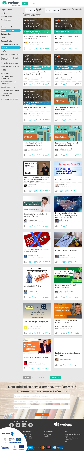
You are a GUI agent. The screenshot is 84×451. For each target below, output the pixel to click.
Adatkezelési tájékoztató (73, 434)
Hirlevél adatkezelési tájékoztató (71, 438)
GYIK (66, 441)
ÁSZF (66, 436)
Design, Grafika (6, 41)
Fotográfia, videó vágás (10, 90)
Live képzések (6, 27)
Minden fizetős (6, 20)
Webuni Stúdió (27, 438)
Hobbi (3, 70)
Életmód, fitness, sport (10, 63)
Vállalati (4, 48)
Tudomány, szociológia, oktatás (10, 59)
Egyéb (3, 51)
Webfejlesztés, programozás (6, 94)
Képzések (47, 436)
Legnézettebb (6, 10)
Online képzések (7, 30)
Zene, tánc (5, 73)
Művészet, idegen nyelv (10, 66)
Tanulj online (48, 434)
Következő (55, 377)
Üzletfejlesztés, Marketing (7, 77)
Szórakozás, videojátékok (10, 54)
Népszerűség (52, 10)
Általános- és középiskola (10, 44)
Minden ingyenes (7, 16)
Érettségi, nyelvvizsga (9, 99)
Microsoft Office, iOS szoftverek (8, 83)
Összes (3, 38)
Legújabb (4, 13)
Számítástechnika (8, 87)
